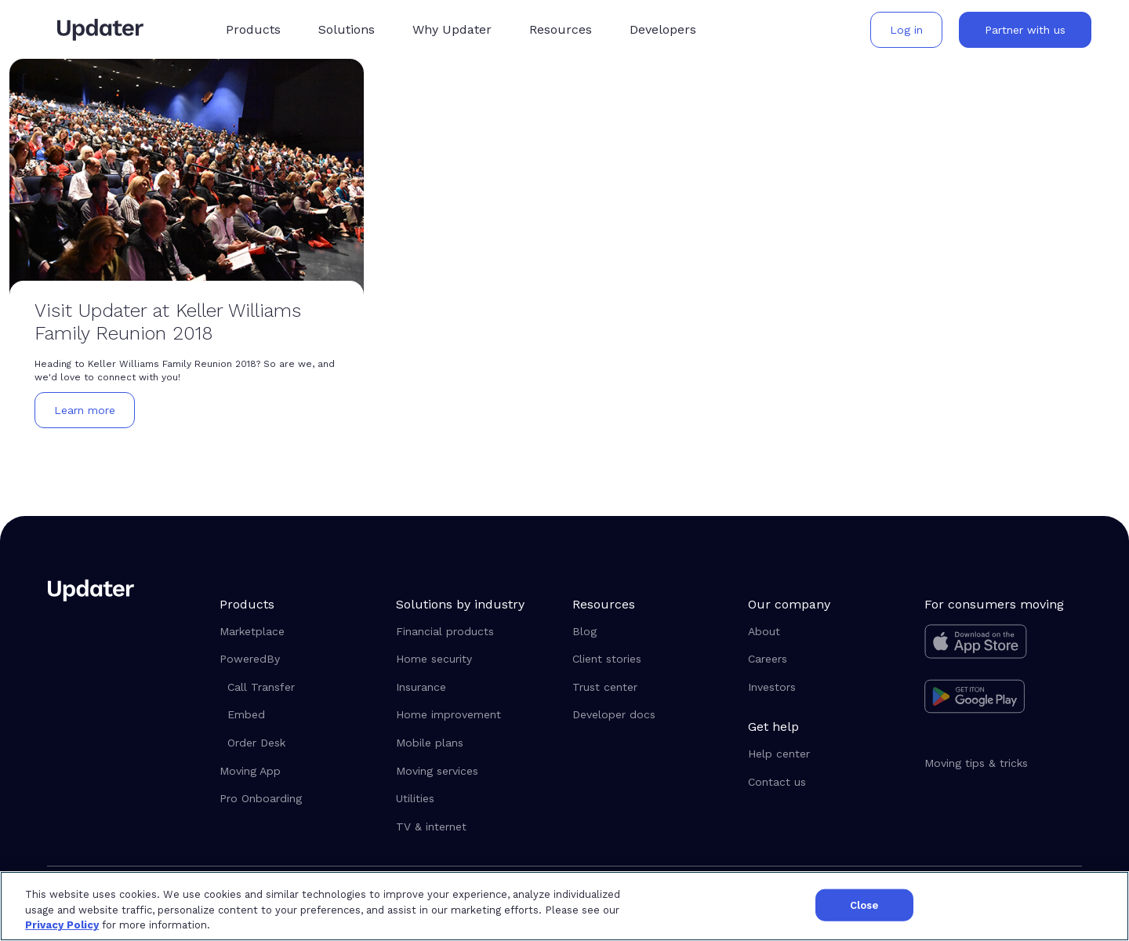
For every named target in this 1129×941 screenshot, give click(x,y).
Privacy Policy (62, 925)
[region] (564, 906)
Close (864, 904)
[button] (253, 29)
